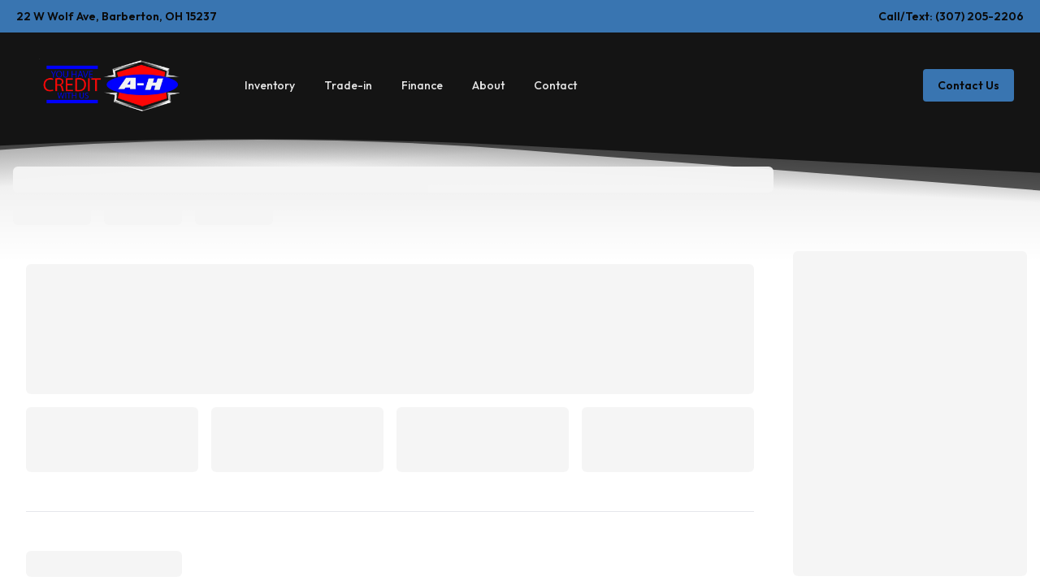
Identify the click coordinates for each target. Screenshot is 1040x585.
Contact (555, 85)
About (488, 85)
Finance (422, 85)
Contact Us (968, 85)
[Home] (109, 84)
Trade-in (348, 85)
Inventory (270, 85)
